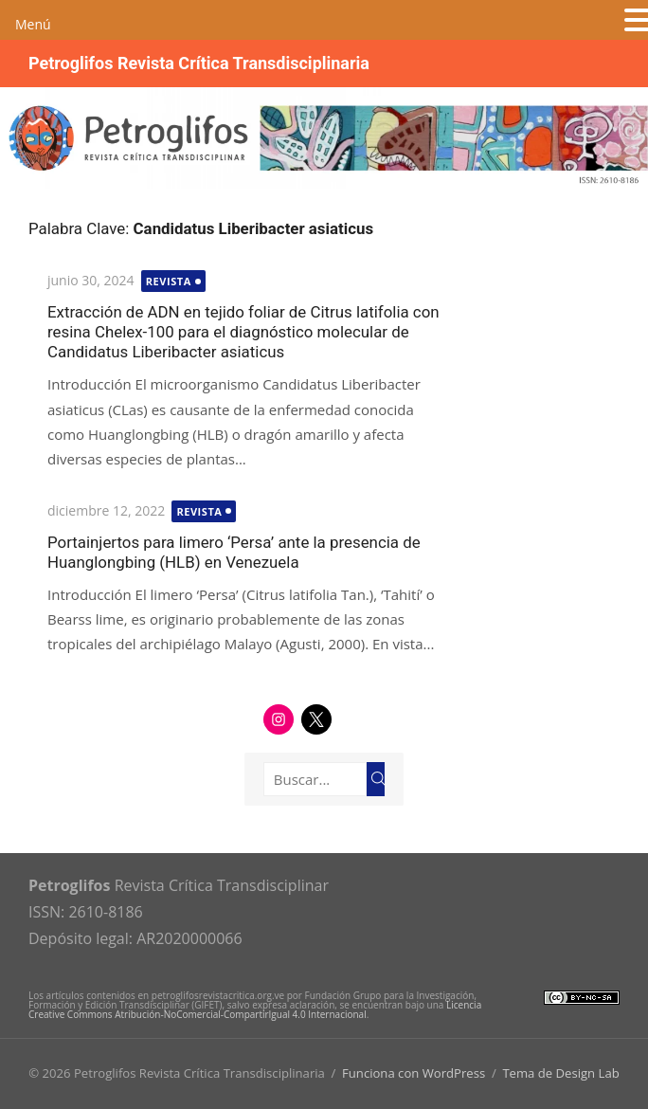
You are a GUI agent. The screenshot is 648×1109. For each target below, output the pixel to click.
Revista (168, 281)
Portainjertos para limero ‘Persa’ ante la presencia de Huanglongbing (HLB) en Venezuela (234, 552)
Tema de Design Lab (560, 1073)
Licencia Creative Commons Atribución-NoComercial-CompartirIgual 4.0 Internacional (254, 1009)
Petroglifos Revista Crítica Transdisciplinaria (198, 63)
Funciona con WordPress (413, 1073)
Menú (33, 24)
